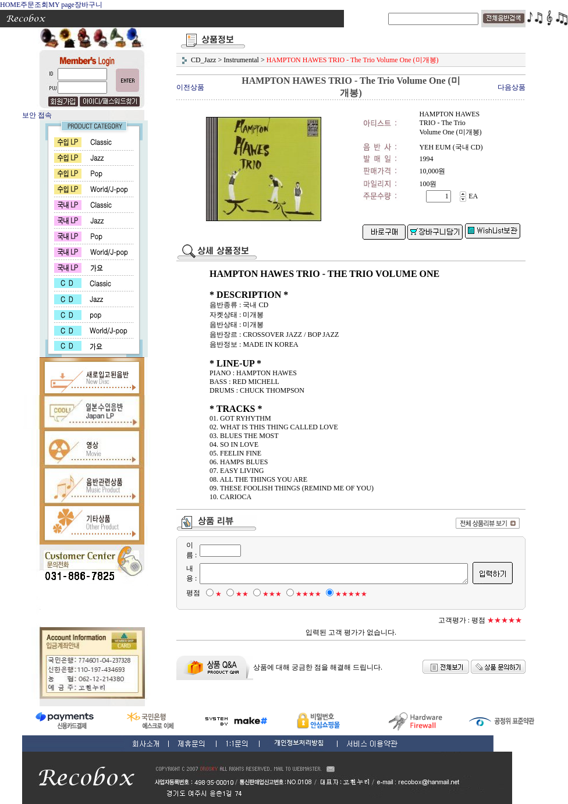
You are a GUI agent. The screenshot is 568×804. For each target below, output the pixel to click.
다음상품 (512, 87)
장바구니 (88, 5)
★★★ (265, 594)
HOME (10, 5)
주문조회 (34, 5)
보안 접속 (37, 115)
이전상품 (190, 87)
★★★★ (302, 594)
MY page (61, 5)
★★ (235, 594)
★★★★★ (345, 594)
